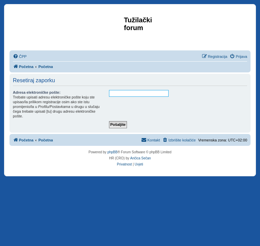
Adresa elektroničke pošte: (37, 92)
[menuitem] (20, 56)
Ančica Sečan (140, 158)
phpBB (112, 152)
